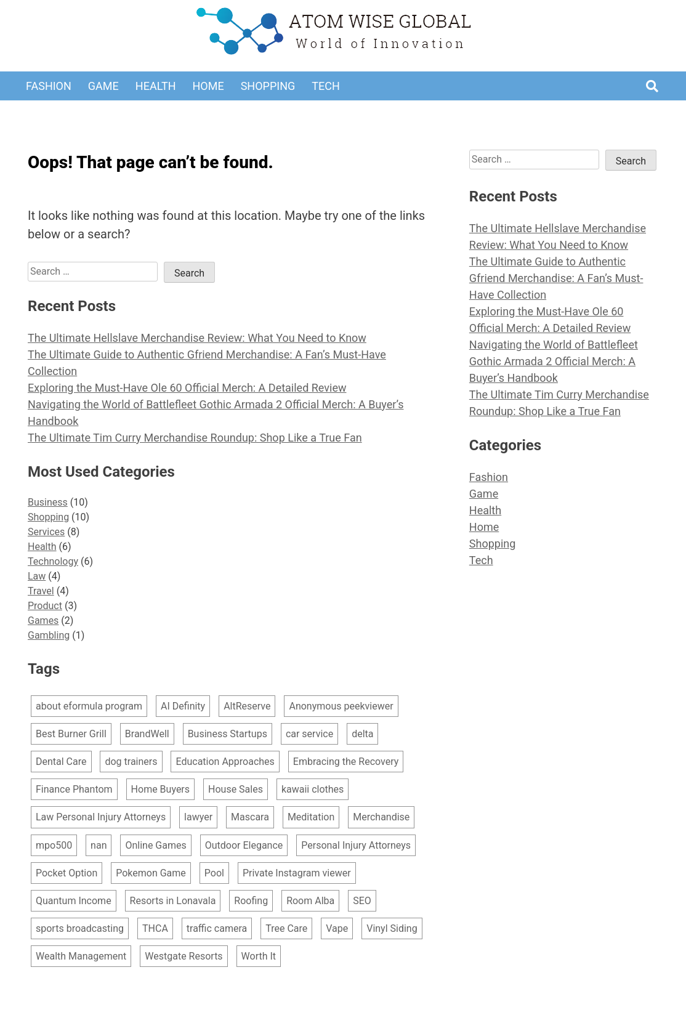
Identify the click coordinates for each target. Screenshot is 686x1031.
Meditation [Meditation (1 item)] (311, 817)
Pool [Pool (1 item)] (214, 873)
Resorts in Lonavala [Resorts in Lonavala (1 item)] (173, 901)
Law (37, 576)
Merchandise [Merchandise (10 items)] (381, 817)
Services (46, 532)
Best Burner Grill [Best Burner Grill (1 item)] (71, 734)
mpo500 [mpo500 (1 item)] (54, 845)
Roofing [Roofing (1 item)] (251, 901)
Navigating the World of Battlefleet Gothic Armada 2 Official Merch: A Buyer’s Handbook (553, 361)
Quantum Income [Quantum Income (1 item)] (73, 901)
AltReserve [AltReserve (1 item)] (247, 706)
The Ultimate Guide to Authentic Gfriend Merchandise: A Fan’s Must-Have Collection (556, 278)
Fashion (48, 85)
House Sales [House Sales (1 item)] (235, 789)
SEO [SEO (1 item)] (362, 901)
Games (43, 620)
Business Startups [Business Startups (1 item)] (227, 734)
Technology (53, 561)
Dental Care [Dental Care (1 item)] (61, 761)
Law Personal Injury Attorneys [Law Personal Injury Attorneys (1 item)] (101, 817)
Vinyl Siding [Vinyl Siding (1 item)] (391, 928)
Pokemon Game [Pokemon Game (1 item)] (151, 873)
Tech (326, 85)
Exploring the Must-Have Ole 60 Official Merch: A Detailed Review (187, 387)
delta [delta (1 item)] (362, 734)
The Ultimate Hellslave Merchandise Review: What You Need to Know (197, 337)
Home (208, 85)
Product (45, 606)
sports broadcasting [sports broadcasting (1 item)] (80, 928)
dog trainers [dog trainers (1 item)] (131, 761)
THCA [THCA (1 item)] (155, 928)
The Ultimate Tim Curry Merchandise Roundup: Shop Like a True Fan (195, 437)
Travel (41, 591)
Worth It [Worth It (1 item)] (258, 956)
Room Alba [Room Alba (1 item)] (310, 901)
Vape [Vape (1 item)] (337, 928)
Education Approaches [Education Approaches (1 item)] (225, 761)
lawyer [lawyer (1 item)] (198, 817)
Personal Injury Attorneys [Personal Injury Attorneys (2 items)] (356, 845)
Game (103, 85)
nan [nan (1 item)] (99, 845)
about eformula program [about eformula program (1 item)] (89, 706)
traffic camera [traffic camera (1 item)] (217, 928)
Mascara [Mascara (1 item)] (250, 817)
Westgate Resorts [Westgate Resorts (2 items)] (183, 956)
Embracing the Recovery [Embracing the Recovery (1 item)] (345, 761)
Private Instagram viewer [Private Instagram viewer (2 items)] (297, 873)
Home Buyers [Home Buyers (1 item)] (160, 789)
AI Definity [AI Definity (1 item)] (183, 706)
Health (155, 85)
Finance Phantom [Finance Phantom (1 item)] (74, 789)
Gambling (49, 635)
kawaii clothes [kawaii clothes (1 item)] (312, 789)
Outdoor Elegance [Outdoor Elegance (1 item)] (244, 845)
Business (48, 502)
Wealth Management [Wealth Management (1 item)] (81, 956)
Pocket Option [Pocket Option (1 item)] (66, 873)
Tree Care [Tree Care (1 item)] (286, 928)
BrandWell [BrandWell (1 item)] (147, 734)
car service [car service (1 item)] (309, 734)
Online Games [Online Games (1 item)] (155, 845)
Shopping (268, 85)
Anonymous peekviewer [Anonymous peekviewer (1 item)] (341, 706)
